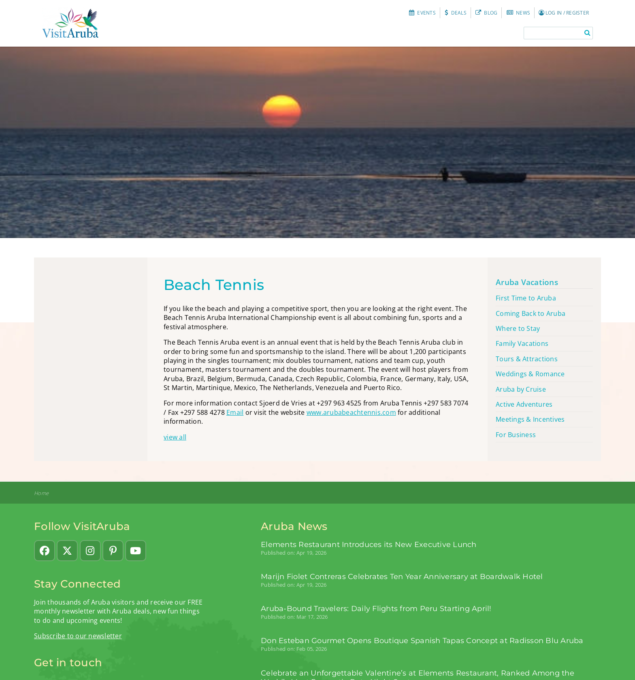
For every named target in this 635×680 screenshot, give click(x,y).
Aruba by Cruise (521, 389)
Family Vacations (522, 343)
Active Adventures (524, 404)
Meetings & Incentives (530, 419)
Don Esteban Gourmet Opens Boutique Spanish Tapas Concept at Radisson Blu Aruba (422, 640)
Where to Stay (518, 328)
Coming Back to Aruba (530, 313)
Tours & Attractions (527, 358)
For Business (516, 434)
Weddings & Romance (530, 373)
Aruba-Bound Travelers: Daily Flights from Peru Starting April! (376, 608)
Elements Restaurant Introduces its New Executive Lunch (369, 544)
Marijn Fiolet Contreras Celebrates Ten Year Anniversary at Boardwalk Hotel (402, 576)
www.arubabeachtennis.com (351, 412)
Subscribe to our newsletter (78, 635)
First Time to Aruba (526, 298)
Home (41, 493)
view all (175, 437)
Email (234, 412)
